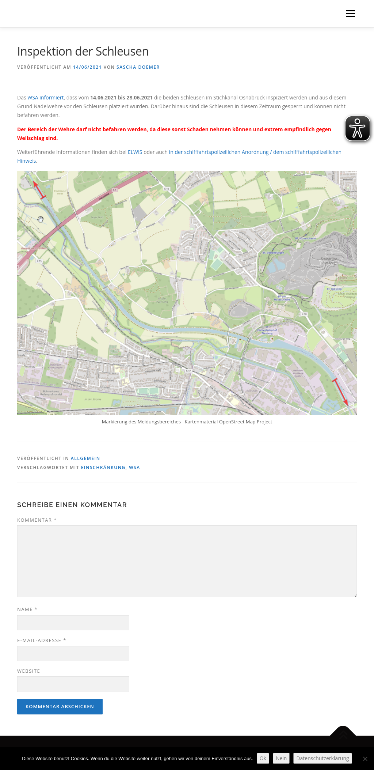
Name (27, 609)
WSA (134, 467)
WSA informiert (45, 97)
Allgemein (85, 458)
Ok (263, 758)
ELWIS (135, 151)
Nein (281, 758)
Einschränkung (103, 467)
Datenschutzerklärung (322, 758)
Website (28, 671)
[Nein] (365, 758)
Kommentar (37, 520)
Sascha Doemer (138, 67)
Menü (350, 13)
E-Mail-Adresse (41, 640)
